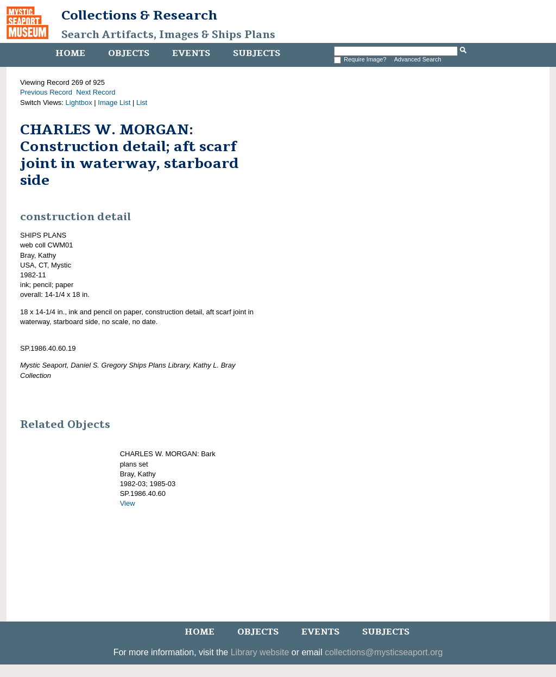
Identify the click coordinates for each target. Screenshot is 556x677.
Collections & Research (139, 15)
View (127, 503)
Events (191, 53)
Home (70, 53)
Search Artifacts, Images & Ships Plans (168, 35)
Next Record (95, 92)
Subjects (256, 53)
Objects (128, 53)
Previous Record (46, 92)
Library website (260, 652)
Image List (114, 102)
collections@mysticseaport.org (384, 652)
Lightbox (79, 102)
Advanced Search (417, 59)
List (141, 102)
